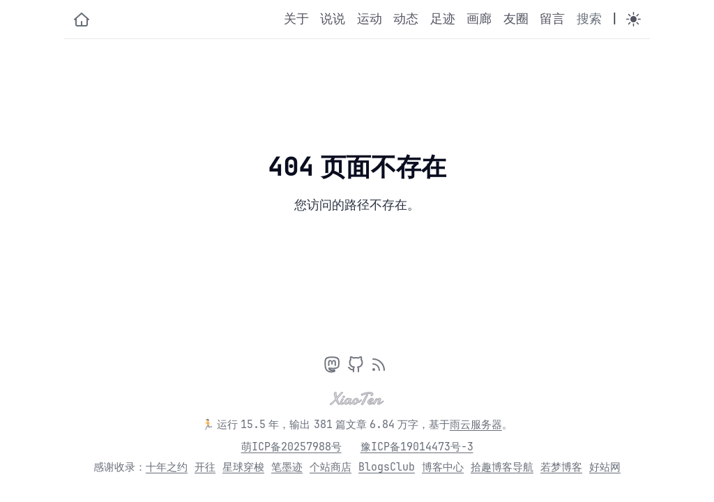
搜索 (589, 19)
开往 (205, 467)
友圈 (516, 19)
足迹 (442, 19)
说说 (332, 19)
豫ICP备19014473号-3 (416, 446)
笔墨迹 (287, 467)
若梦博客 (561, 467)
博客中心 (443, 467)
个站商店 (330, 467)
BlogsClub (386, 467)
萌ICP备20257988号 (291, 446)
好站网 (605, 467)
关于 (296, 19)
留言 (552, 19)
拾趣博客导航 (502, 467)
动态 (405, 19)
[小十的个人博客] (81, 19)
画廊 (479, 19)
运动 (369, 19)
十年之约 (167, 467)
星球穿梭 (243, 467)
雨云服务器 (476, 424)
